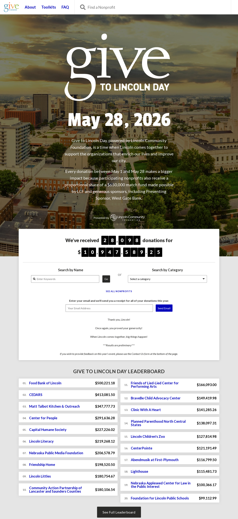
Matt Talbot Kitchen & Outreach (54, 406)
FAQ (65, 7)
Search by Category (167, 270)
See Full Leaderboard (119, 512)
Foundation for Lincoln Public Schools (160, 498)
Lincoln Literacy (41, 441)
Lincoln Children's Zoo (148, 436)
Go (106, 278)
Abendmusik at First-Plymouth (154, 460)
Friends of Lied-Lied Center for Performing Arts (155, 384)
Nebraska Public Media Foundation (56, 453)
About (30, 7)
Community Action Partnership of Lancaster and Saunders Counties (55, 489)
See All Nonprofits (119, 291)
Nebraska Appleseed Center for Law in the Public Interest (161, 485)
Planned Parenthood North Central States (158, 423)
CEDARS (35, 395)
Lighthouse (139, 471)
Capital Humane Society (48, 430)
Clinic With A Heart (146, 410)
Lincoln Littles (40, 476)
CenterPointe (141, 448)
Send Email (164, 308)
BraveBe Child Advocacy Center (156, 398)
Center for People (43, 418)
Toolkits (48, 7)
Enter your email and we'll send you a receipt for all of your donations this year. (119, 300)
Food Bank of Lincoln (45, 383)
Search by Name (70, 270)
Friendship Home (42, 464)
